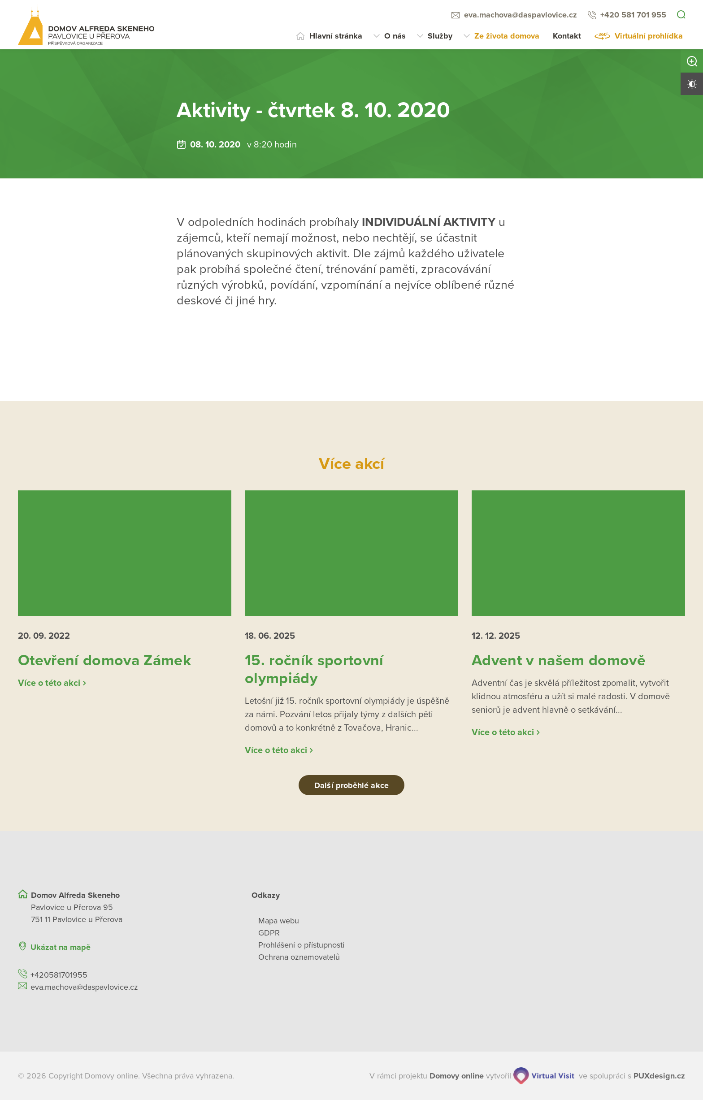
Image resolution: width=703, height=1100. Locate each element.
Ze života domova (506, 36)
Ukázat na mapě (60, 947)
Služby (440, 36)
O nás (395, 36)
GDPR (269, 933)
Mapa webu (278, 921)
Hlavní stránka (335, 36)
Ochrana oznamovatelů (299, 957)
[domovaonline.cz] (457, 1076)
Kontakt (567, 36)
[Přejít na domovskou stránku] (86, 24)
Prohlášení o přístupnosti (301, 945)
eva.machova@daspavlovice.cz (520, 15)
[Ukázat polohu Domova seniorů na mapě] (192, 947)
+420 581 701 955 (633, 15)
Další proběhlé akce (351, 785)
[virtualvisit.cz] (543, 1075)
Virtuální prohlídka (649, 36)
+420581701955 (58, 975)
